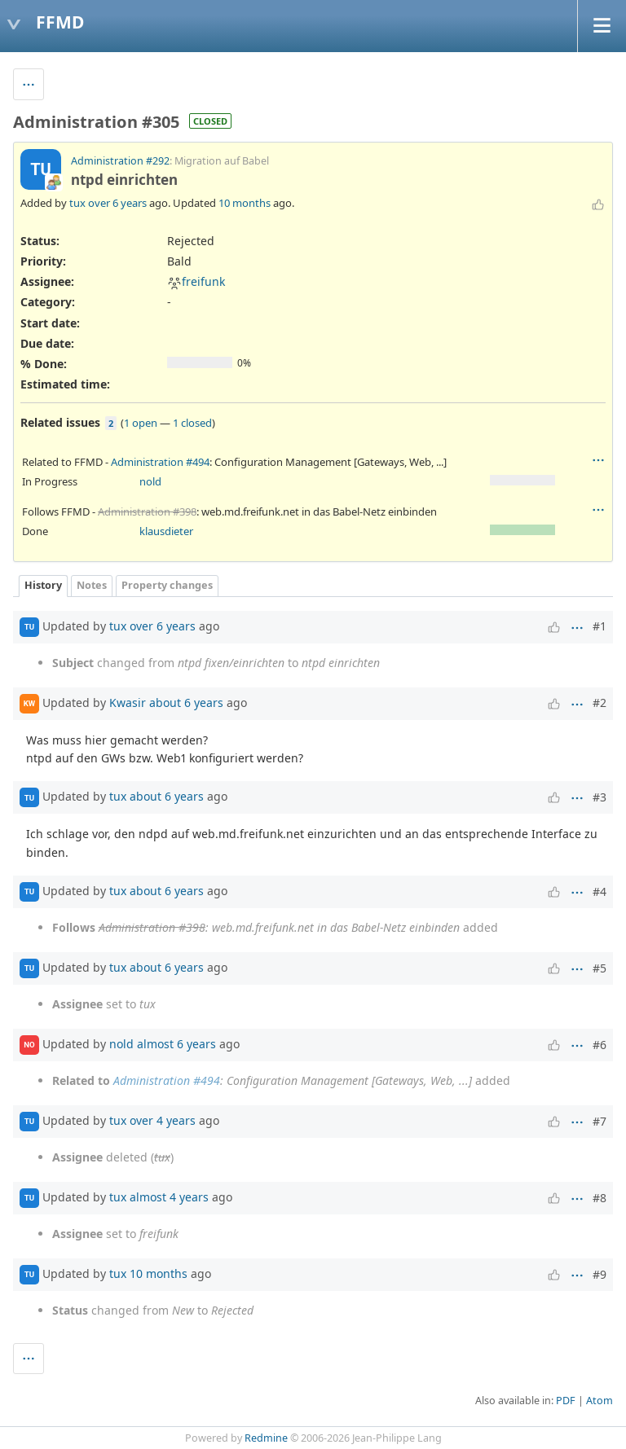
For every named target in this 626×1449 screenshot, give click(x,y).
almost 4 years (169, 1197)
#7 (599, 1121)
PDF (565, 1400)
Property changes (167, 585)
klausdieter (166, 531)
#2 (599, 702)
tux (77, 202)
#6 (599, 1044)
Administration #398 (147, 511)
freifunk (196, 281)
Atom (599, 1400)
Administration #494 (160, 461)
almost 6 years (176, 1044)
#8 (599, 1197)
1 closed (192, 422)
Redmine (266, 1438)
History (43, 585)
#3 (599, 797)
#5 (599, 968)
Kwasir (127, 701)
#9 (599, 1274)
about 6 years (186, 701)
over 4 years (163, 1120)
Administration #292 (120, 161)
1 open (140, 422)
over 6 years (117, 202)
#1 (599, 626)
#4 (599, 891)
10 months (244, 202)
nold (150, 481)
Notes (92, 585)
